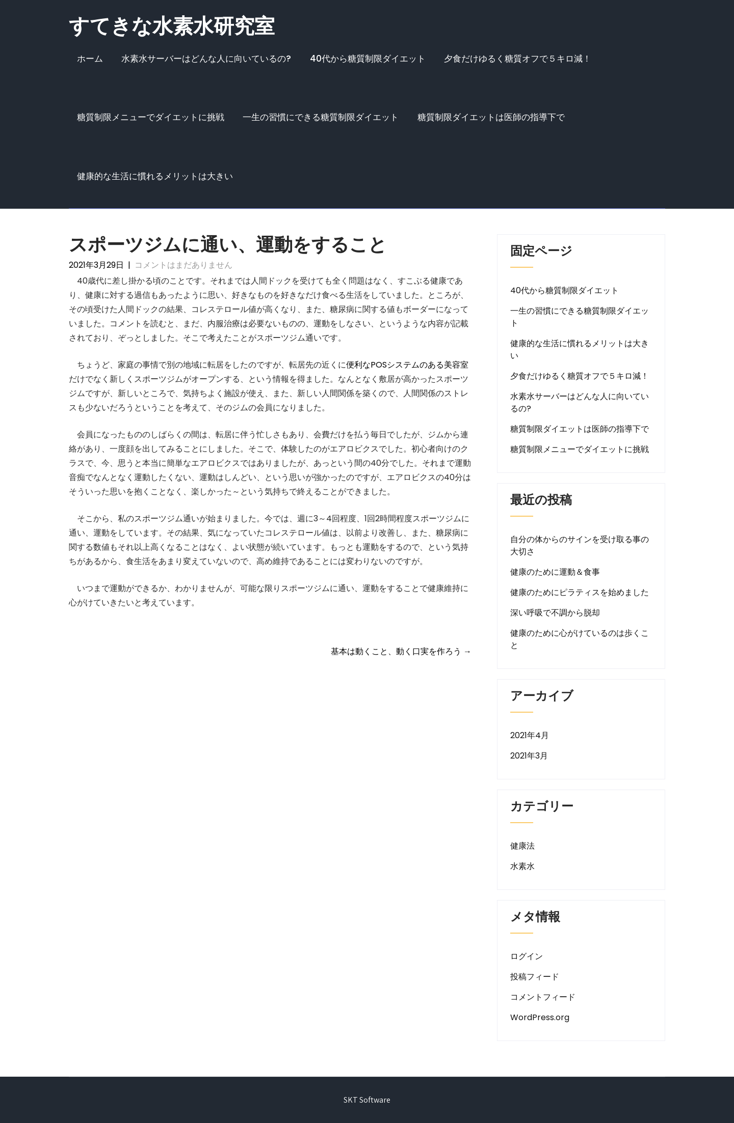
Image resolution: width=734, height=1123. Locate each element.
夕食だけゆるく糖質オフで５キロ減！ (517, 58)
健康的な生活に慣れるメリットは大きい (155, 176)
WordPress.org (539, 1017)
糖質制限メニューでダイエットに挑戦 (150, 117)
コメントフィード (542, 997)
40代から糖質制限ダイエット (368, 58)
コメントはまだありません (183, 265)
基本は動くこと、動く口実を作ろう (401, 651)
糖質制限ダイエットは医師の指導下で (491, 117)
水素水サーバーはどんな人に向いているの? (206, 58)
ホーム (90, 58)
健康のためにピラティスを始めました (579, 592)
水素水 (522, 866)
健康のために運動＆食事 (555, 572)
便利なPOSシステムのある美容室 (407, 365)
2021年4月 (529, 735)
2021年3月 (529, 756)
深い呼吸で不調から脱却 (555, 613)
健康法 (522, 846)
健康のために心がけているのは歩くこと (579, 639)
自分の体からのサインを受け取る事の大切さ (579, 545)
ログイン (526, 956)
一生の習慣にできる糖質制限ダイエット (321, 117)
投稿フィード (534, 976)
